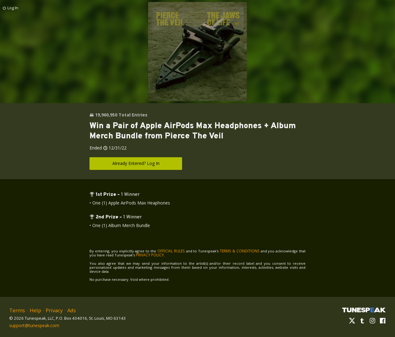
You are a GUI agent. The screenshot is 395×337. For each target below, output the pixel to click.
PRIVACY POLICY (141, 254)
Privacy (52, 309)
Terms (16, 309)
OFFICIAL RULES (168, 250)
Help (34, 309)
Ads (69, 309)
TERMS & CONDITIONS (234, 250)
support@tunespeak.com (33, 324)
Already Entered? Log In (136, 163)
